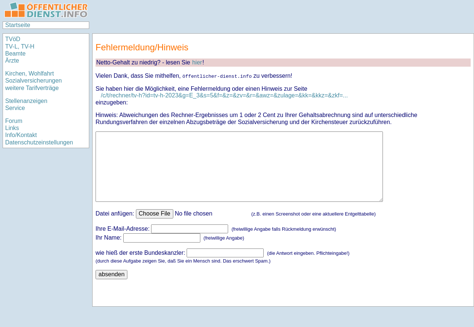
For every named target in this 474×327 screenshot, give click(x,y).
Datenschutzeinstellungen (39, 142)
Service (15, 108)
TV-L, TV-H (19, 46)
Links (12, 128)
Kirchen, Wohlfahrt (29, 73)
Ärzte (12, 60)
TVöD (12, 39)
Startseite (17, 25)
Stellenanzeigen (26, 101)
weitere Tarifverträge (32, 88)
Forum (13, 121)
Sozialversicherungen (33, 80)
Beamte (15, 53)
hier (197, 62)
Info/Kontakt (21, 135)
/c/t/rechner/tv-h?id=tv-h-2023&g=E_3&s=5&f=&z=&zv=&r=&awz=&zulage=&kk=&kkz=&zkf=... (224, 95)
